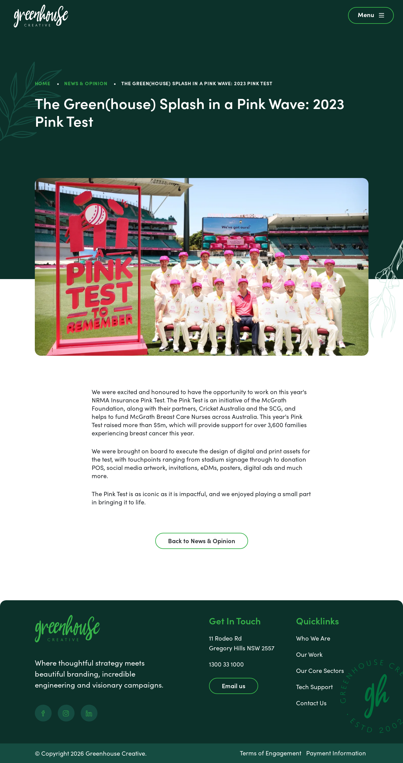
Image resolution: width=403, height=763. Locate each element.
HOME (42, 83)
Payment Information (336, 753)
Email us (233, 685)
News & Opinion (85, 83)
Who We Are (313, 638)
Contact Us (311, 703)
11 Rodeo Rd (225, 638)
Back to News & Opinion (201, 540)
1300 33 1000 (226, 664)
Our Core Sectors (320, 670)
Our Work (309, 654)
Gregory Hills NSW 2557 (241, 648)
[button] (371, 15)
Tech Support (314, 686)
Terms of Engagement (270, 753)
